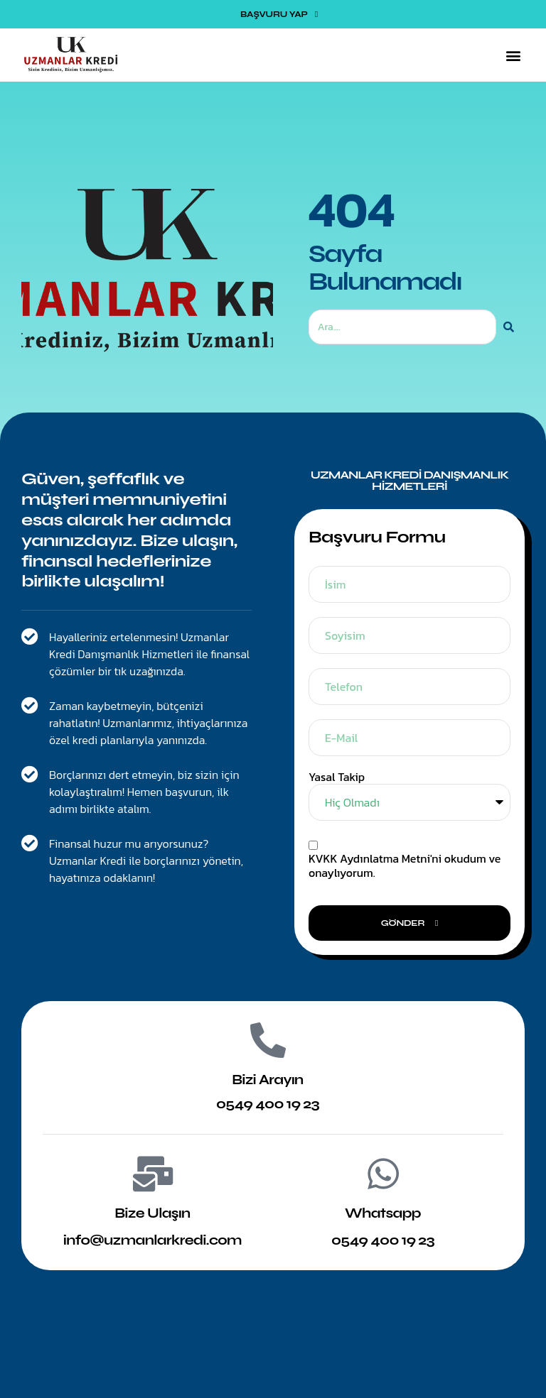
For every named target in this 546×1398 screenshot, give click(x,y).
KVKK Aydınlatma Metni (369, 858)
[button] (513, 55)
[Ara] (508, 327)
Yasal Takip (337, 777)
